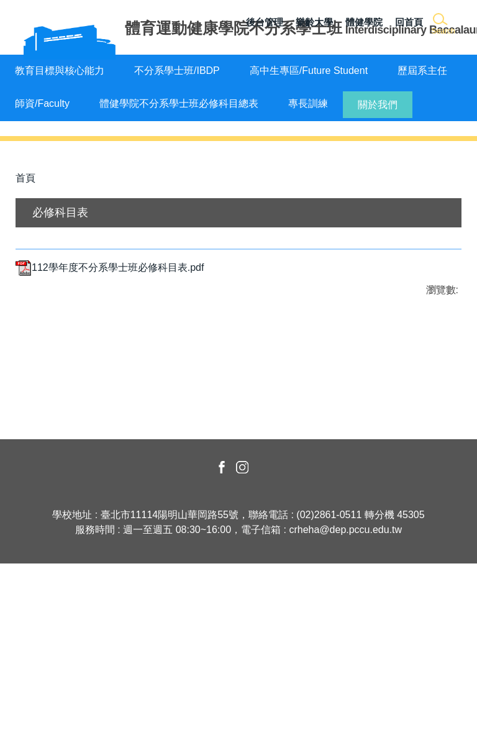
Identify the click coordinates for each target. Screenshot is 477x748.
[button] (442, 24)
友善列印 (145, 485)
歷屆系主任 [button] (422, 70)
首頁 (25, 337)
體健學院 (364, 22)
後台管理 (264, 22)
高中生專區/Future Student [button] (309, 70)
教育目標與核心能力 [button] (59, 70)
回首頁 (409, 22)
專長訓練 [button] (308, 103)
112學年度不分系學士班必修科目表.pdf (110, 426)
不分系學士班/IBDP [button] (177, 70)
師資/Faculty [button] (42, 103)
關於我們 (378, 104)
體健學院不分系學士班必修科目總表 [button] (178, 103)
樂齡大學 (314, 22)
